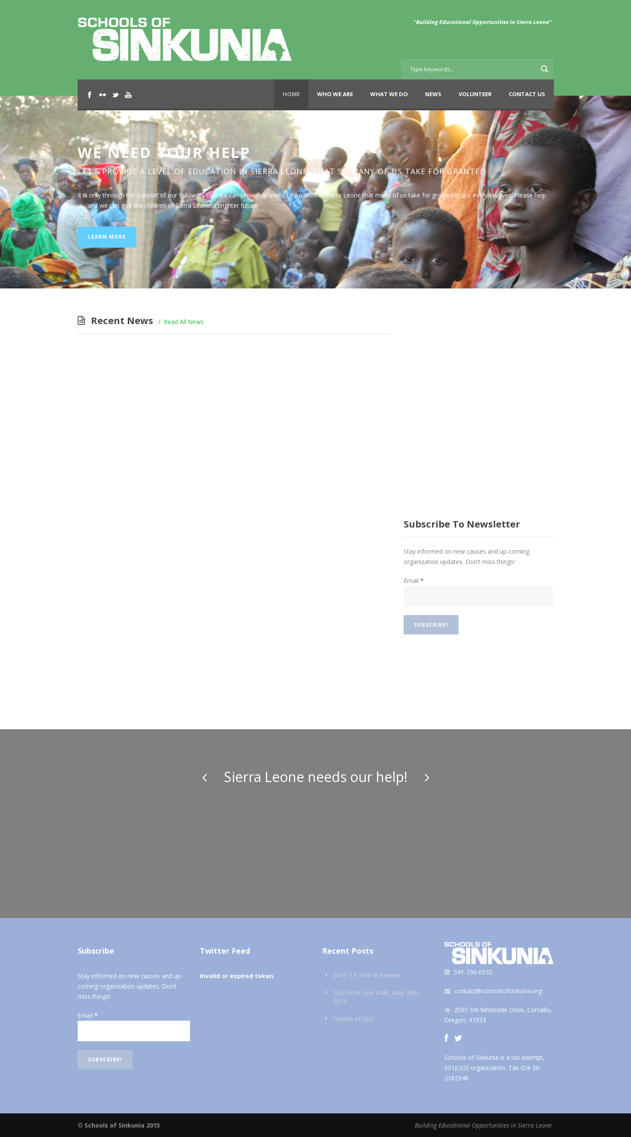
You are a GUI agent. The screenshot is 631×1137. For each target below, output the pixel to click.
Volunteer (475, 94)
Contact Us (527, 94)
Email (414, 580)
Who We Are (335, 94)
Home (291, 94)
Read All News (184, 322)
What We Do (389, 94)
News (433, 94)
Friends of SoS (353, 1019)
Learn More (107, 236)
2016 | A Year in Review (366, 975)
